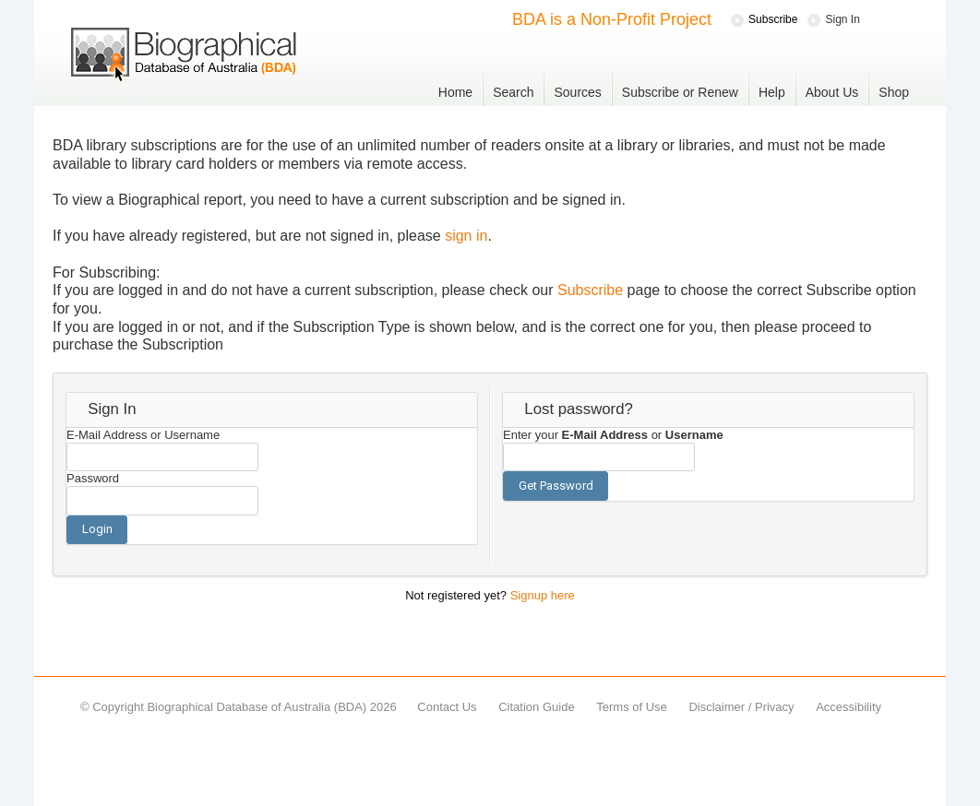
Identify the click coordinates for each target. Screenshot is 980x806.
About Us (832, 92)
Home (455, 92)
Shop (893, 92)
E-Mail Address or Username (143, 435)
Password (92, 478)
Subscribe (590, 290)
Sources (577, 92)
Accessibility (848, 707)
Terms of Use (631, 707)
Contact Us (446, 707)
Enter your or (613, 435)
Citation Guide (536, 707)
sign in (466, 235)
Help (772, 92)
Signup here (542, 595)
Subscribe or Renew (680, 92)
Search (513, 92)
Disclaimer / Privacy (741, 707)
